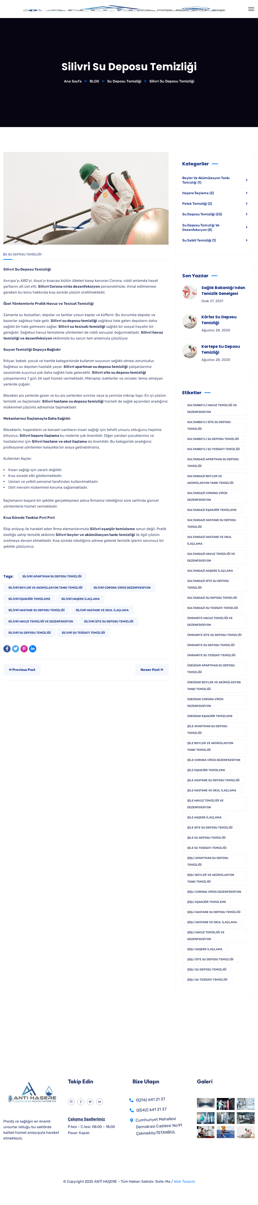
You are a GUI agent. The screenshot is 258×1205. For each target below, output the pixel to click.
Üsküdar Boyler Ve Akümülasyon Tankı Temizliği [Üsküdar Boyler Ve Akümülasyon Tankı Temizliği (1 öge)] (214, 686)
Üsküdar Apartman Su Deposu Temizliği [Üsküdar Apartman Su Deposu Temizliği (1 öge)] (211, 669)
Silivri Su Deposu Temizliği (29, 633)
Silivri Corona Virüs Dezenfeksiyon (122, 588)
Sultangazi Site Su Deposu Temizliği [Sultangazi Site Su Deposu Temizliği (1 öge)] (208, 584)
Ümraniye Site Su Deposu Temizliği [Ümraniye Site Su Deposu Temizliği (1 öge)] (214, 635)
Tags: (8, 576)
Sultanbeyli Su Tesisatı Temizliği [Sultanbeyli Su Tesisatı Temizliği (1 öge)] (213, 449)
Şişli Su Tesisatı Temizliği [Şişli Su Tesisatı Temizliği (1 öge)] (207, 980)
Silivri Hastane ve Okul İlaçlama (102, 610)
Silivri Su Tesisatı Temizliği (83, 633)
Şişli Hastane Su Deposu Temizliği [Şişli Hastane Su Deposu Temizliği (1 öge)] (213, 912)
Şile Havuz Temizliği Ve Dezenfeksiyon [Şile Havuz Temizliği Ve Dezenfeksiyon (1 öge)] (205, 804)
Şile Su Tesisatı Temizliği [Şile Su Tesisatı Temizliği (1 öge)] (206, 848)
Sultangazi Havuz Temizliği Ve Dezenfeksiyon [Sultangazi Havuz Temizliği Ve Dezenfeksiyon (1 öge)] (211, 557)
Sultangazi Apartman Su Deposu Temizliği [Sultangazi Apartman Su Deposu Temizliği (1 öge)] (213, 463)
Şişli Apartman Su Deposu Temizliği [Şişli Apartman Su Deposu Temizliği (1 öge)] (207, 861)
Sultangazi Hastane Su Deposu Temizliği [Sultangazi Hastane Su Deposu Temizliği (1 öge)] (211, 524)
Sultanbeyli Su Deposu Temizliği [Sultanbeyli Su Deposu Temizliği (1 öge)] (213, 439)
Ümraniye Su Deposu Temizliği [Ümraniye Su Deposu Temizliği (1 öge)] (211, 645)
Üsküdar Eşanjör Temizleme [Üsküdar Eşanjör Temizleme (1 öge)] (210, 716)
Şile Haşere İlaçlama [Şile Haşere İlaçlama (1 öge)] (204, 817)
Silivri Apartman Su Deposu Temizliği (52, 576)
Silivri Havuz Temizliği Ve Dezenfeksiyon (40, 621)
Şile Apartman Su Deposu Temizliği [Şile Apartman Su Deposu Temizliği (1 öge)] (207, 730)
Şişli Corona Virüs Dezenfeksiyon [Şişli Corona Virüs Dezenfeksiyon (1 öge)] (214, 892)
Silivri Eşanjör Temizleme (29, 599)
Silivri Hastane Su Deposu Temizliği (36, 610)
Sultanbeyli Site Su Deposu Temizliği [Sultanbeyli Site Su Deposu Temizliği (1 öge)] (209, 426)
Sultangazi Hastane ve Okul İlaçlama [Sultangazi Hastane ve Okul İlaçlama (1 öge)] (209, 540)
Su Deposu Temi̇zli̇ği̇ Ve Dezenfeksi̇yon (200, 227)
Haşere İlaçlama (198, 193)
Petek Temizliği (197, 204)
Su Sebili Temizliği (199, 241)
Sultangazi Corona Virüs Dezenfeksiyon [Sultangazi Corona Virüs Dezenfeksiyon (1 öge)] (207, 497)
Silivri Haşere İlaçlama (80, 599)
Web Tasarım (184, 1182)
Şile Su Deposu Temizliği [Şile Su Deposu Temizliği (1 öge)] (206, 838)
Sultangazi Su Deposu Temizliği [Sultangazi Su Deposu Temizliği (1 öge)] (212, 598)
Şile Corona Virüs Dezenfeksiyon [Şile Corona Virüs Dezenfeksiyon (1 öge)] (213, 760)
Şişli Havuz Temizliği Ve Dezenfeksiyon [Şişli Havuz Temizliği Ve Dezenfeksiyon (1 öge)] (205, 936)
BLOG (94, 81)
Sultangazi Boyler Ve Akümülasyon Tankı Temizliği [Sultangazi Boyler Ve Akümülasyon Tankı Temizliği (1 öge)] (210, 480)
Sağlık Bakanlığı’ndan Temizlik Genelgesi (223, 290)
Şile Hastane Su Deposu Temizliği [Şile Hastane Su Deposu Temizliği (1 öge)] (213, 780)
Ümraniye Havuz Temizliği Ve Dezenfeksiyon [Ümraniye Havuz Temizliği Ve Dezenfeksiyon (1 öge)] (210, 622)
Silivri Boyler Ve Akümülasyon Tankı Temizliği (45, 588)
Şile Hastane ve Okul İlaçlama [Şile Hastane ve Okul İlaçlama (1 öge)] (211, 790)
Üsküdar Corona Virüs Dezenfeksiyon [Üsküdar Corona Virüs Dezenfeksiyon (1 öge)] (205, 703)
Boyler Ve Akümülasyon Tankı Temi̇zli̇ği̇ (206, 180)
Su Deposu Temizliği (124, 81)
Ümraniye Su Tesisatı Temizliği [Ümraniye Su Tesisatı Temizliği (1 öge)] (211, 655)
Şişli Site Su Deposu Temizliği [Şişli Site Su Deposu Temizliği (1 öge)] (210, 959)
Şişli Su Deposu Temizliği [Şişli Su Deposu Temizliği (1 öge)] (206, 969)
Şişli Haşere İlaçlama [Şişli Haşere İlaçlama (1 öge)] (204, 949)
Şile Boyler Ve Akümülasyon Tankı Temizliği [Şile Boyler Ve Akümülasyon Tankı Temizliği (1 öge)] (210, 747)
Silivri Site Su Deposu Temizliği (108, 621)
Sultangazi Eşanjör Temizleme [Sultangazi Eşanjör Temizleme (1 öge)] (212, 510)
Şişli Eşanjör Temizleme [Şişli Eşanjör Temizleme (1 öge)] (206, 902)
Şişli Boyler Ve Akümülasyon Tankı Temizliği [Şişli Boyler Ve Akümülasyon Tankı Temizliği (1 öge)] (210, 878)
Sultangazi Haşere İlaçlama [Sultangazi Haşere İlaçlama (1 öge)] (210, 571)
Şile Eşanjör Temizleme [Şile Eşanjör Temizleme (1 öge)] (206, 770)
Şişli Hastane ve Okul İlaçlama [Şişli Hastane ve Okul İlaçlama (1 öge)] (212, 922)
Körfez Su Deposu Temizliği (219, 320)
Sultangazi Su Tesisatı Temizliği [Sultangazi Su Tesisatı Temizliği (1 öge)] (212, 608)
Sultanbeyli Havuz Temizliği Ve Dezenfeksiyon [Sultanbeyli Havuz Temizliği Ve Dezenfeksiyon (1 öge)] (212, 409)
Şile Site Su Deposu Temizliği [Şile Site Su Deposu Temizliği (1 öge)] (210, 827)
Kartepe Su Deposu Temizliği (220, 349)
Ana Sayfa (72, 81)
